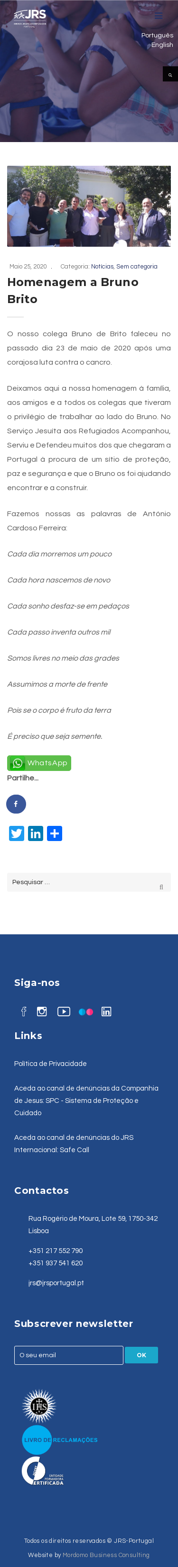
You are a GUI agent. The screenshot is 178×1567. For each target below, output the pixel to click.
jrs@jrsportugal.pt (56, 1283)
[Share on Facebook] (16, 804)
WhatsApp (48, 763)
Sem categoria (137, 266)
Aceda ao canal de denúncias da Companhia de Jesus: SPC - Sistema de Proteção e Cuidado (86, 1101)
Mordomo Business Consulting (106, 1555)
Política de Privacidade (50, 1063)
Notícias (102, 266)
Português (157, 35)
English (162, 44)
